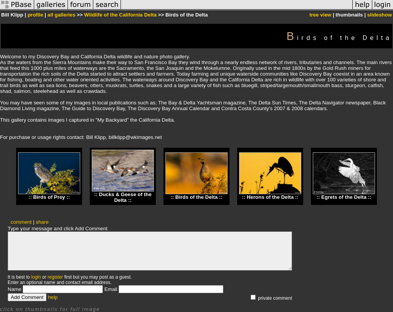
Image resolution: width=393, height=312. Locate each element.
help (53, 297)
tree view (320, 15)
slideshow (379, 15)
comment (21, 222)
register (55, 277)
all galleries (62, 15)
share (42, 222)
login (36, 277)
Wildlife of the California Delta (120, 15)
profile (35, 15)
